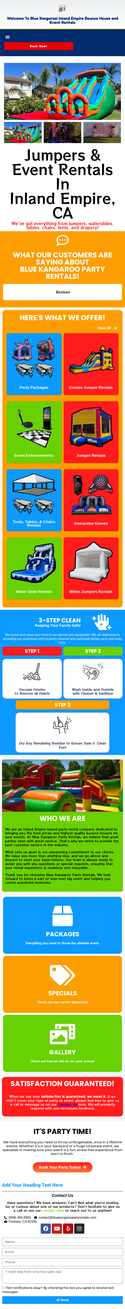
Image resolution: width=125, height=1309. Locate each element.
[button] (7, 36)
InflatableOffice (38, 1304)
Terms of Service (24, 1293)
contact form (53, 1189)
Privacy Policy (105, 1289)
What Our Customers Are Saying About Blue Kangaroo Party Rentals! (62, 265)
